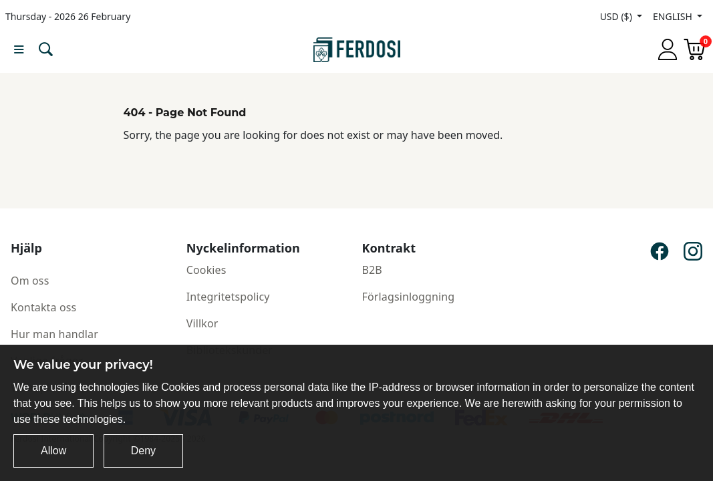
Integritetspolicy (228, 296)
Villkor (202, 323)
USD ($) (617, 16)
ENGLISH (673, 16)
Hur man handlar (54, 334)
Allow (53, 450)
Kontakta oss (43, 307)
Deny (143, 450)
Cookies (206, 270)
